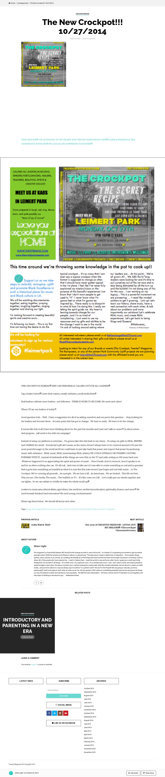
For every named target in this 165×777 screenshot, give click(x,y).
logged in (34, 664)
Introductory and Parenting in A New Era (27, 625)
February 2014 (89, 742)
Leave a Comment (88, 39)
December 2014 (90, 710)
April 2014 (87, 734)
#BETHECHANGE (27, 614)
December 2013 (90, 749)
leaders (60, 509)
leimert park (69, 509)
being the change (33, 509)
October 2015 (89, 688)
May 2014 (87, 731)
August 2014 (88, 720)
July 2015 (87, 699)
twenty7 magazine (107, 509)
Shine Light (19, 773)
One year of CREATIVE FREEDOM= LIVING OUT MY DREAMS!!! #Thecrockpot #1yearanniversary (110, 527)
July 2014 (87, 724)
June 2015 (87, 703)
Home (12, 3)
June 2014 (87, 727)
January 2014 (89, 745)
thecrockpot (92, 509)
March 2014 (88, 738)
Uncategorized (22, 3)
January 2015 (89, 706)
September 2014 (90, 717)
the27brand (81, 509)
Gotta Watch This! (40, 524)
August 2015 (88, 695)
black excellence (49, 509)
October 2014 (89, 713)
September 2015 (90, 692)
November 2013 (90, 752)
